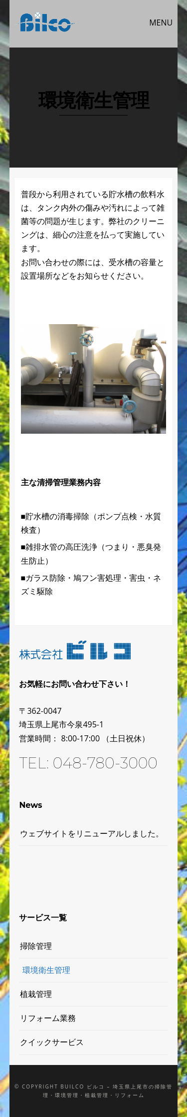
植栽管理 (36, 993)
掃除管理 (36, 945)
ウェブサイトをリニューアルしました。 (92, 833)
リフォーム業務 (48, 1017)
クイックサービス (52, 1041)
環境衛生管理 (46, 969)
